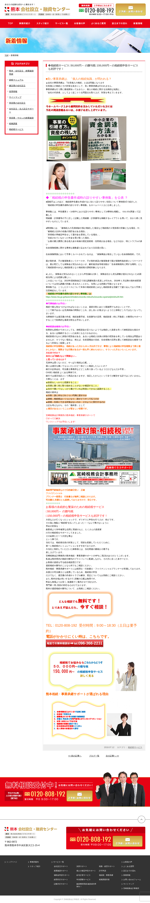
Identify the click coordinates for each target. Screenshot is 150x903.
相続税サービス (135, 747)
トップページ (11, 862)
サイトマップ (15, 97)
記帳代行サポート (61, 884)
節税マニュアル (16, 80)
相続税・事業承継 (106, 875)
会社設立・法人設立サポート (21, 110)
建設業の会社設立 (17, 85)
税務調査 (13, 123)
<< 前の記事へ (74, 756)
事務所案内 (34, 862)
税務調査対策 (104, 880)
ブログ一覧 (94, 756)
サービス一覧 (58, 862)
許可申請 (102, 871)
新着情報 (126, 875)
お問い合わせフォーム (132, 880)
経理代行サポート (61, 880)
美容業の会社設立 (17, 103)
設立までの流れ (129, 871)
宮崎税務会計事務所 (131, 888)
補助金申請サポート (62, 875)
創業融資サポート (61, 871)
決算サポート (81, 866)
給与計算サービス (83, 875)
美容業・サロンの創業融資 (21, 118)
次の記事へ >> (112, 756)
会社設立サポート (61, 866)
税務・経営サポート (107, 866)
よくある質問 (128, 866)
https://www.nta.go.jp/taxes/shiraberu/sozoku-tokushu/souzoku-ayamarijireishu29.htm (84, 297)
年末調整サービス (83, 880)
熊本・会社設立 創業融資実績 (21, 72)
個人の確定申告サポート (86, 871)
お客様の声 (127, 862)
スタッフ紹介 (35, 866)
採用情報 (13, 91)
